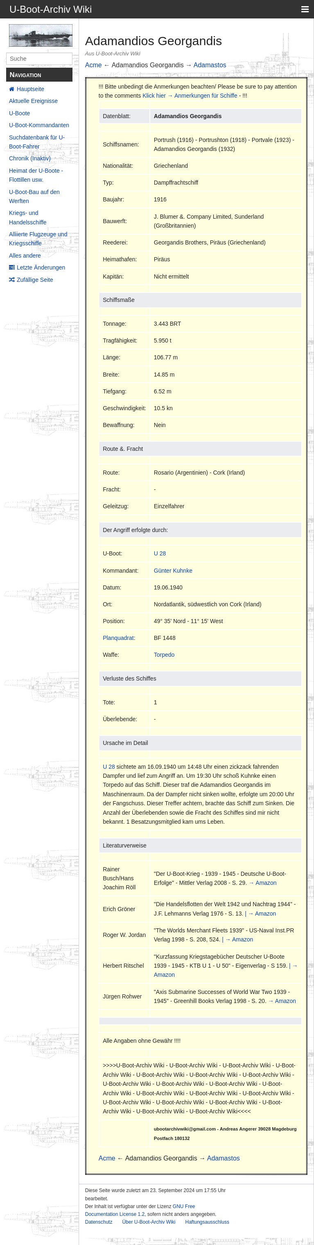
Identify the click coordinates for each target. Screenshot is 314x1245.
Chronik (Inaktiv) (30, 158)
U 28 (160, 553)
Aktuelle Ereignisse (33, 101)
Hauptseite (30, 89)
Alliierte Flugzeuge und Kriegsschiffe (38, 239)
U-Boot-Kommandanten (39, 125)
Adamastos (210, 65)
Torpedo (164, 654)
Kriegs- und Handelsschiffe (28, 217)
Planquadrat (118, 638)
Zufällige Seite (35, 279)
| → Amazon (260, 913)
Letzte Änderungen (41, 267)
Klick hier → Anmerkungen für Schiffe (189, 95)
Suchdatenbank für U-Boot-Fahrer (37, 142)
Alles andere (25, 255)
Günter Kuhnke (173, 570)
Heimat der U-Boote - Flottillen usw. (36, 175)
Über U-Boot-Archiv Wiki (148, 1222)
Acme (93, 65)
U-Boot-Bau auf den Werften (34, 196)
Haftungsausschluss (207, 1222)
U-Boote (19, 113)
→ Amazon (262, 882)
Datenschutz (99, 1222)
